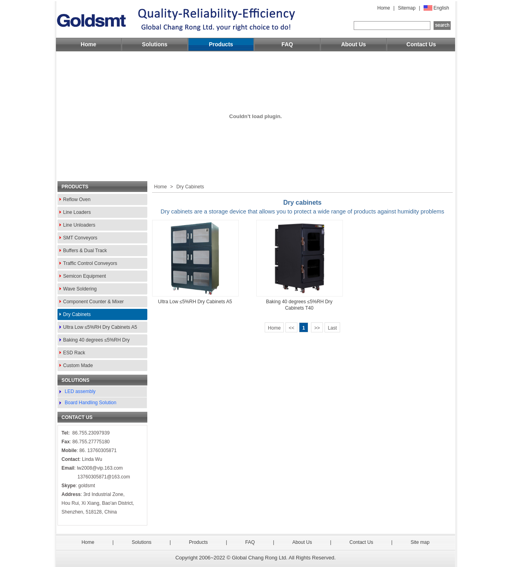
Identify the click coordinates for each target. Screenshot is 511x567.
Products (221, 44)
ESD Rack (74, 353)
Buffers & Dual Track (85, 250)
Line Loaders (77, 212)
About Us (353, 44)
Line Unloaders (79, 225)
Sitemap (407, 8)
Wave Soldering (80, 289)
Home (383, 8)
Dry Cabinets (77, 314)
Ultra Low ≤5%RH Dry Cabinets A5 (100, 327)
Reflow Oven (77, 199)
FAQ (287, 44)
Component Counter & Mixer (93, 301)
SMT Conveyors (80, 238)
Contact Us (421, 44)
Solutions (155, 44)
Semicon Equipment (84, 276)
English (441, 8)
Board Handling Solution (90, 402)
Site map (419, 542)
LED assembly (80, 391)
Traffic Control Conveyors (90, 263)
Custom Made (78, 365)
